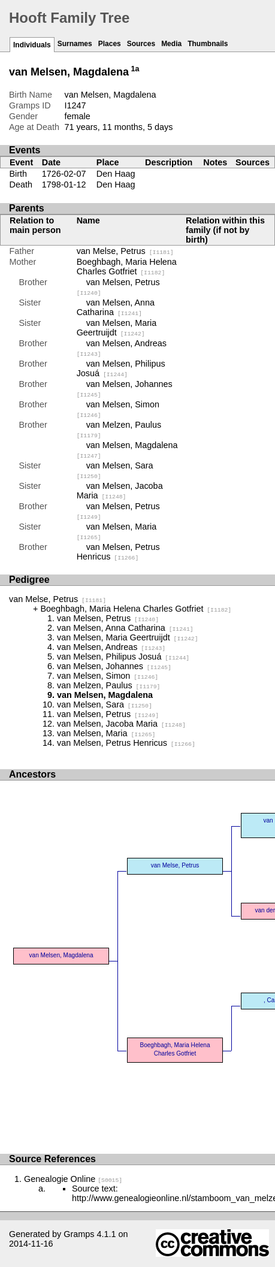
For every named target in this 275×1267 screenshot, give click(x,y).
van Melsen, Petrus (108, 618)
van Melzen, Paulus (108, 685)
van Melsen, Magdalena (61, 955)
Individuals (32, 45)
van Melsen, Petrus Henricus (118, 551)
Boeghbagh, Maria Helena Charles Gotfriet (127, 266)
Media (171, 44)
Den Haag (115, 174)
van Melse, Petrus (125, 251)
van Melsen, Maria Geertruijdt (117, 327)
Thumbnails (208, 44)
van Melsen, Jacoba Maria (120, 490)
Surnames (75, 44)
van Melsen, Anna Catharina (116, 307)
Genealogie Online (73, 1179)
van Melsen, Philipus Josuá (121, 368)
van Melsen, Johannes (114, 666)
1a (135, 69)
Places (109, 44)
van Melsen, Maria (106, 733)
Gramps (79, 1234)
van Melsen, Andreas (111, 647)
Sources (141, 44)
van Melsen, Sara (104, 704)
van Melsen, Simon (107, 676)
